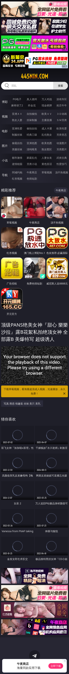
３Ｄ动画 (61, 114)
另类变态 (61, 134)
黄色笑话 (47, 164)
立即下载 (56, 666)
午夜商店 (32, 172)
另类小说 (32, 164)
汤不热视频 (61, 172)
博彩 (5, 102)
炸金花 (32, 105)
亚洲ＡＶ (17, 114)
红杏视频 (17, 178)
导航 (5, 175)
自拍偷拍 (32, 114)
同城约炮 (17, 172)
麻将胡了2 (17, 105)
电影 (5, 131)
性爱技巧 (61, 164)
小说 (5, 160)
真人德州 (32, 99)
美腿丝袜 (17, 149)
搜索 (60, 85)
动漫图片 (61, 143)
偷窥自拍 (17, 143)
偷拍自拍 (32, 128)
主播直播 (47, 120)
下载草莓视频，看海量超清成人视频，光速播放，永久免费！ (35, 391)
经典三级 (32, 134)
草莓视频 (47, 172)
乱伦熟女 (47, 134)
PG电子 (17, 99)
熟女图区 (47, 149)
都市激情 (17, 157)
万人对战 (47, 99)
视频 (5, 116)
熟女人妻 (17, 120)
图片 (5, 146)
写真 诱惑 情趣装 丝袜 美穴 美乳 (22, 403)
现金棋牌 (47, 105)
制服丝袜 (17, 134)
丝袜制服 (32, 120)
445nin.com (34, 76)
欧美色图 (47, 143)
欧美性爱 (61, 128)
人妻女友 (47, 157)
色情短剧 (32, 178)
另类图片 (61, 149)
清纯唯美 (32, 149)
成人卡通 (47, 128)
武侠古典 (61, 157)
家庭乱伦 (32, 157)
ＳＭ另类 (61, 120)
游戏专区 (61, 99)
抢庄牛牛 (61, 105)
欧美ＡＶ (47, 114)
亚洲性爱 (17, 128)
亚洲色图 (32, 143)
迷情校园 (17, 164)
